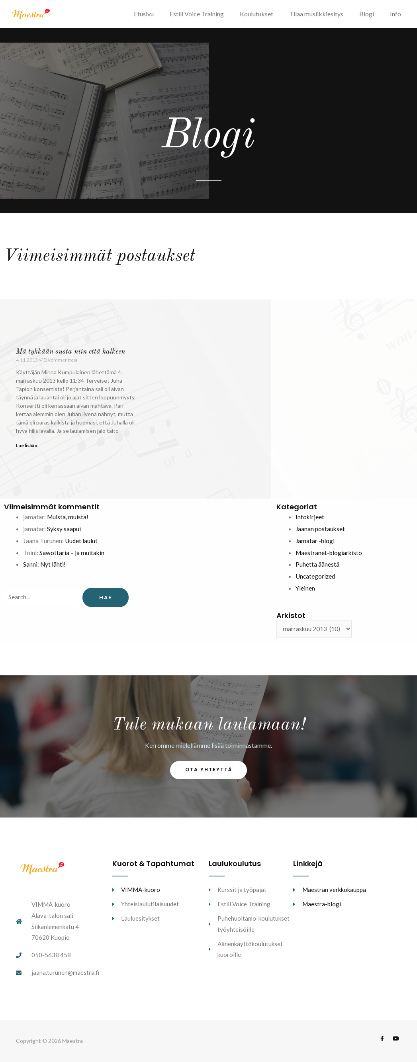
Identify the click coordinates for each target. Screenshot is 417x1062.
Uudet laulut (81, 544)
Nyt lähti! (53, 567)
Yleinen (305, 591)
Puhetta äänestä (317, 567)
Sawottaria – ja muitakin (72, 556)
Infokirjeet (310, 520)
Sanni (30, 567)
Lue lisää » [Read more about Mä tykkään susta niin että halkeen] (26, 449)
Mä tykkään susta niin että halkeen (70, 355)
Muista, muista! (68, 520)
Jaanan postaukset (321, 532)
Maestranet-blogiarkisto (330, 556)
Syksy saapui (64, 532)
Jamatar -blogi (316, 544)
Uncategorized (316, 579)
